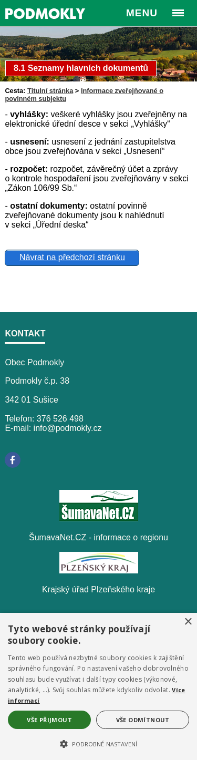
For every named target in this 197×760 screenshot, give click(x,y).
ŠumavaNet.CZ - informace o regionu (98, 537)
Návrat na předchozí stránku (72, 257)
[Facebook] (12, 460)
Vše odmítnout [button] (143, 720)
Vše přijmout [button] (49, 720)
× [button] (188, 622)
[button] (98, 743)
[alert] (98, 686)
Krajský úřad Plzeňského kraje (98, 589)
